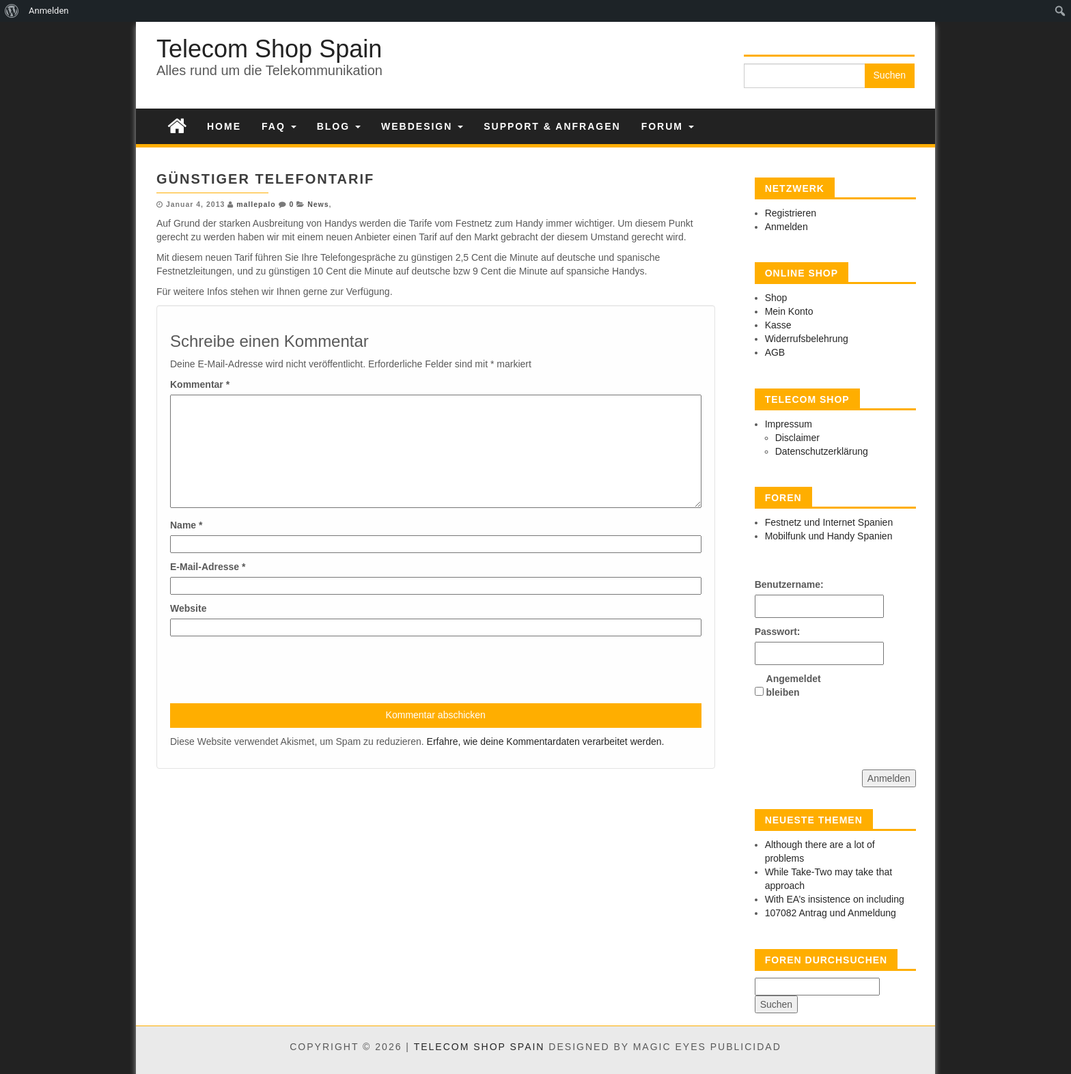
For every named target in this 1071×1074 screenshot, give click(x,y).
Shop (776, 297)
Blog (339, 126)
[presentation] (274, 669)
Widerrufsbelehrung (806, 338)
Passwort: (778, 631)
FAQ (279, 126)
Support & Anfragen (552, 126)
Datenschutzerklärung (821, 451)
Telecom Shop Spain (269, 49)
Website (188, 608)
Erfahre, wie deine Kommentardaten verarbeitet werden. (546, 741)
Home (224, 126)
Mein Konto (789, 311)
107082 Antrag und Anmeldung (830, 912)
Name (186, 525)
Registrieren (790, 213)
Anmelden (786, 226)
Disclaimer (797, 437)
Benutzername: (779, 584)
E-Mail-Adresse (208, 566)
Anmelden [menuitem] (49, 10)
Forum (667, 126)
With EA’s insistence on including (834, 899)
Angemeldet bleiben (790, 685)
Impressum (788, 424)
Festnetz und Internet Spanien (829, 522)
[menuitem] (12, 11)
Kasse (778, 325)
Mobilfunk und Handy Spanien (829, 536)
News (318, 204)
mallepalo (255, 204)
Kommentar (200, 384)
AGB (775, 352)
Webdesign (422, 126)
